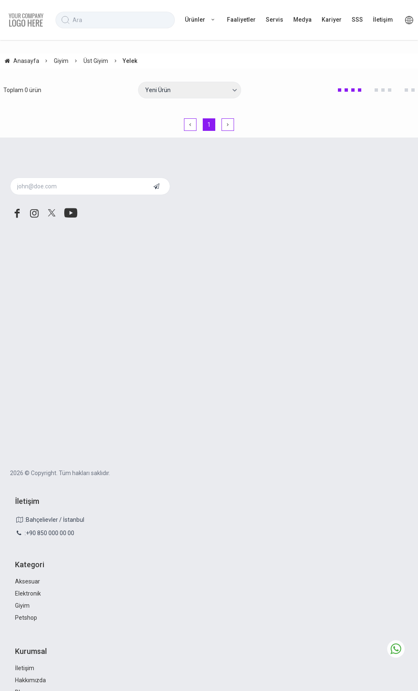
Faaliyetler (241, 19)
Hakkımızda (30, 680)
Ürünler (201, 19)
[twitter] (52, 213)
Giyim (22, 605)
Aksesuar (27, 581)
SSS (357, 19)
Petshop (26, 617)
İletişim (383, 19)
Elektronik (28, 593)
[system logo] (26, 20)
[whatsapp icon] (396, 649)
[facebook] (17, 213)
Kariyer (332, 19)
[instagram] (35, 213)
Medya (302, 19)
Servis (274, 19)
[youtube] (69, 213)
